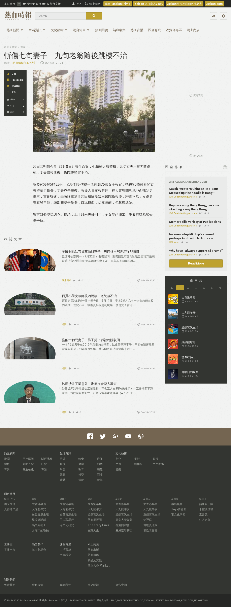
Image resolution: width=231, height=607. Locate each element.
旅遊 (62, 459)
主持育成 (65, 549)
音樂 (118, 469)
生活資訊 (37, 30)
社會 (44, 464)
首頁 (6, 46)
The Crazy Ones (98, 525)
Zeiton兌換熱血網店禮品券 (184, 4)
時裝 (62, 480)
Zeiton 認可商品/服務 (149, 4)
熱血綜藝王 (39, 525)
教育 (81, 469)
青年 (100, 480)
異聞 (62, 474)
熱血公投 (28, 469)
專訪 (7, 469)
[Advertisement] (196, 66)
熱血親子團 (206, 504)
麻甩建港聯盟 (124, 530)
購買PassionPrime (117, 4)
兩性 (100, 474)
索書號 (203, 514)
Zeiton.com (214, 4)
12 (71, 412)
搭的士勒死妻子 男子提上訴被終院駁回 (91, 340)
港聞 (14, 46)
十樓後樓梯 (206, 509)
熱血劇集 (119, 30)
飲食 (81, 459)
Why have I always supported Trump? (196, 251)
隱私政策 (37, 585)
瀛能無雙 (177, 504)
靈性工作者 (150, 530)
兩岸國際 (66, 280)
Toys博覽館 (178, 509)
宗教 (100, 469)
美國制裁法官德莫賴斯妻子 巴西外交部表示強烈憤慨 (100, 252)
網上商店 (193, 30)
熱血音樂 (136, 30)
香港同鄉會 (123, 525)
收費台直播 (51, 4)
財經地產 (47, 459)
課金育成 (154, 30)
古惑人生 (93, 530)
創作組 (138, 464)
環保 (100, 459)
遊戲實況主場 (40, 514)
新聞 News (174, 242)
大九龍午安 (39, 509)
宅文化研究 (67, 525)
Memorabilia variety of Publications (195, 222)
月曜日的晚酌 (40, 530)
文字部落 (158, 464)
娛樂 (81, 474)
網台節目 (81, 30)
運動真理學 (150, 525)
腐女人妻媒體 (124, 520)
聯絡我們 (65, 585)
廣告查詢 (196, 95)
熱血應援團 (95, 520)
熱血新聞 (14, 30)
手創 (118, 464)
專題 (44, 469)
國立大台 (9, 504)
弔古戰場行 (67, 520)
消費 (62, 469)
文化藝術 (59, 30)
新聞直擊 (28, 464)
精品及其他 (95, 560)
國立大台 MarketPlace (102, 565)
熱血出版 (93, 549)
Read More (196, 263)
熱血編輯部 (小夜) (23, 63)
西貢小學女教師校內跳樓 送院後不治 (89, 296)
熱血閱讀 (101, 30)
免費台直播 (32, 4)
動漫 (155, 459)
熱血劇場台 (39, 549)
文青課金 (65, 555)
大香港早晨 (11, 509)
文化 (118, 459)
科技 (62, 464)
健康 (81, 464)
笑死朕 (147, 520)
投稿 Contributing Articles (183, 196)
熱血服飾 (93, 555)
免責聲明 (9, 585)
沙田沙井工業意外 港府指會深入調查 (89, 384)
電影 (137, 459)
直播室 (8, 544)
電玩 (81, 480)
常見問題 (93, 585)
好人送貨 (204, 520)
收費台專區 (174, 30)
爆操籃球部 (39, 520)
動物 (100, 464)
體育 (7, 464)
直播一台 (9, 549)
